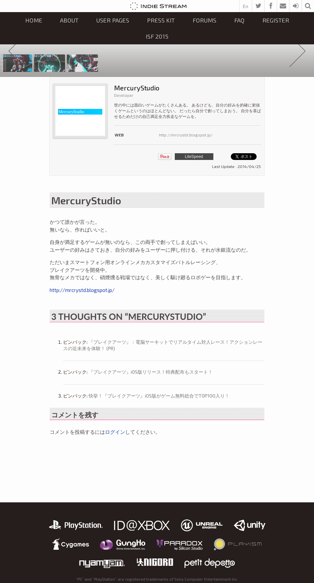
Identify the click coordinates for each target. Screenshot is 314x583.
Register (275, 20)
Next (297, 51)
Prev (16, 51)
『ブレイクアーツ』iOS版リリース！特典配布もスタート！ (151, 372)
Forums (204, 20)
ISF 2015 (157, 36)
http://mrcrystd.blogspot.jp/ (186, 134)
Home (33, 20)
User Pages (112, 20)
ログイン (115, 432)
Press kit (161, 20)
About (69, 20)
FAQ (239, 20)
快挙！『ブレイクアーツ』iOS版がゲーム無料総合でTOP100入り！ (159, 396)
